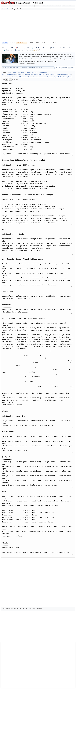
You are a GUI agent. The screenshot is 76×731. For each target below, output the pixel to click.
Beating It (66, 77)
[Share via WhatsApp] (27, 562)
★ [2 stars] (18, 572)
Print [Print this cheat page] (19, 566)
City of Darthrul (58, 77)
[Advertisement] (38, 25)
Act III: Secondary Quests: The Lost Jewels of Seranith (33, 77)
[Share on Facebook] (8, 562)
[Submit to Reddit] (17, 562)
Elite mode (14, 77)
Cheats (37, 6)
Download (58, 6)
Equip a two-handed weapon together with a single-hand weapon (20, 74)
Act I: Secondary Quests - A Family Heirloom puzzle (56, 74)
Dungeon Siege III (9, 683)
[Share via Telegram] (32, 562)
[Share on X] (13, 562)
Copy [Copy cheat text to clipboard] (11, 566)
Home (6, 6)
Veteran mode (6, 77)
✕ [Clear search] (56, 67)
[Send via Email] (36, 562)
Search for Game (66, 6)
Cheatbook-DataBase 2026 (47, 6)
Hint (40, 74)
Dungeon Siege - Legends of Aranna (15, 690)
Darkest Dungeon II (9, 697)
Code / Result (12, 72)
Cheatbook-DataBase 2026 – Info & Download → (38, 648)
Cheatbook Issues (13, 6)
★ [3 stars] (21, 572)
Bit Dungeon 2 (8, 693)
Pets (71, 77)
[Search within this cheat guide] (29, 68)
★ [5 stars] (26, 572)
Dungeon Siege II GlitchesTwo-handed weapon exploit (32, 72)
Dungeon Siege (8, 687)
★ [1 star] (15, 572)
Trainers (31, 6)
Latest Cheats (23, 6)
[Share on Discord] (22, 562)
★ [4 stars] (23, 572)
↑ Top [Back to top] (71, 155)
